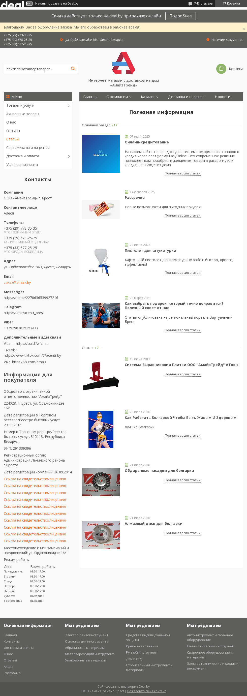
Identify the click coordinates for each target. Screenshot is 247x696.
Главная (90, 97)
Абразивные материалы (85, 647)
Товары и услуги (20, 105)
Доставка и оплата (22, 156)
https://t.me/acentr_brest (24, 312)
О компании (117, 97)
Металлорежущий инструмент (89, 654)
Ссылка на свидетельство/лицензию (35, 478)
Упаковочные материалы (86, 660)
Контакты (92, 106)
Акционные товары (22, 113)
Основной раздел (96, 125)
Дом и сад (134, 658)
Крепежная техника (142, 646)
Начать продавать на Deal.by (56, 3)
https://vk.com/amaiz (29, 361)
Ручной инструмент (142, 652)
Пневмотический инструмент (211, 646)
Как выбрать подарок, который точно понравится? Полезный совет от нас (174, 305)
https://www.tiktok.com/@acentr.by (32, 355)
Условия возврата (22, 164)
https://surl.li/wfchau (32, 343)
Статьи (12, 139)
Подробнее (180, 16)
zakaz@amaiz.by (17, 282)
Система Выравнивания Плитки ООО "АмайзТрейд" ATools (181, 364)
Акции (9, 666)
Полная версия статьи (183, 173)
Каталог (148, 97)
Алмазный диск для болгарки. (154, 523)
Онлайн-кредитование (147, 142)
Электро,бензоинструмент (86, 635)
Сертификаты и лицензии (28, 147)
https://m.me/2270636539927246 (31, 297)
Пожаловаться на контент (146, 691)
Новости (222, 97)
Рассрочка (135, 197)
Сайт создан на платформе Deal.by (124, 686)
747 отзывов (203, 3)
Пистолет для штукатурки (150, 250)
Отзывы (13, 130)
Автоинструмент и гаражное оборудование (210, 637)
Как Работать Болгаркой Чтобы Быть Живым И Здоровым (180, 417)
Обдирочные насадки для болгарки (159, 470)
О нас (11, 122)
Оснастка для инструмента (86, 641)
